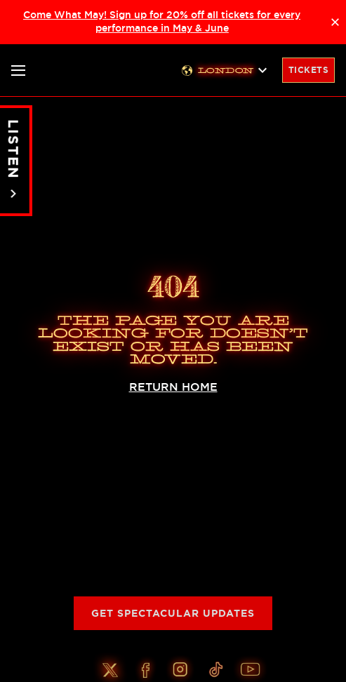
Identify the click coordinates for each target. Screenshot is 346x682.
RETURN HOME (173, 387)
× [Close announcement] (335, 21)
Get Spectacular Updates (173, 613)
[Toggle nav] (18, 70)
